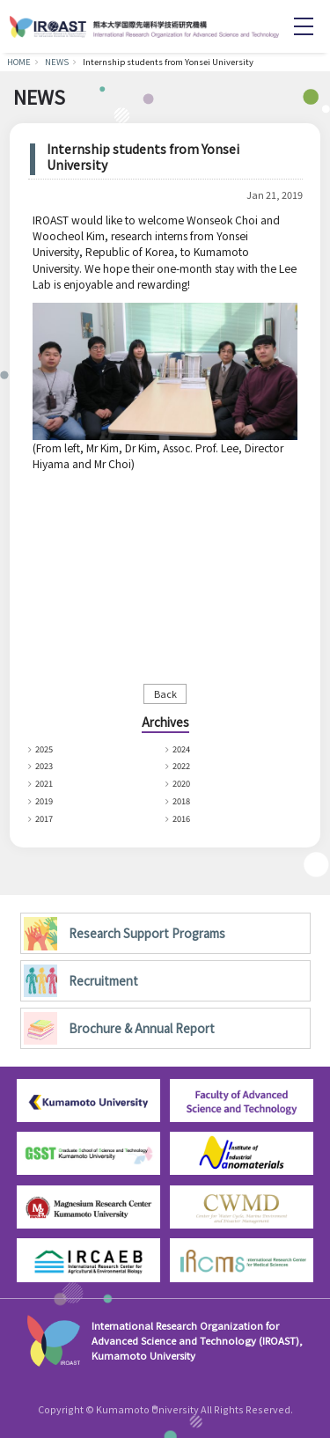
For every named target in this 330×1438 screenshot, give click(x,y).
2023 (45, 765)
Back (165, 693)
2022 (183, 765)
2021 (45, 782)
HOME (19, 61)
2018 (183, 800)
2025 (45, 748)
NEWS (57, 61)
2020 (183, 782)
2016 (183, 818)
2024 (183, 748)
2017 (45, 818)
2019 (45, 800)
